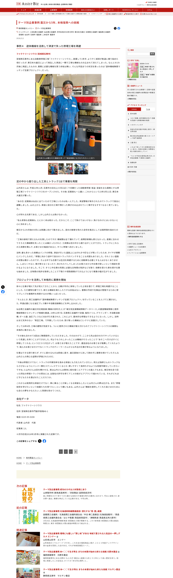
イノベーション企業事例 (137, 253)
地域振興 (69, 10)
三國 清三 (133, 142)
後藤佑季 (133, 162)
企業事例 (53, 10)
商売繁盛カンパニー (26, 28)
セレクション (130, 10)
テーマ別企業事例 (44, 28)
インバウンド (24, 32)
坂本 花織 (133, 167)
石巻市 (33, 34)
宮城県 (21, 34)
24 (134, 109)
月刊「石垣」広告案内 (135, 244)
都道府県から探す (131, 14)
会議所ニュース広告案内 (137, 247)
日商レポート (108, 10)
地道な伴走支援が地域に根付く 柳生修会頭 (142, 130)
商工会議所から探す (114, 14)
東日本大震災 (80, 32)
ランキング (25, 14)
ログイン (141, 5)
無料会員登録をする (135, 237)
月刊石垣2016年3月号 (65, 32)
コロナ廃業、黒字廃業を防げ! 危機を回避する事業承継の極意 (67, 14)
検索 (152, 54)
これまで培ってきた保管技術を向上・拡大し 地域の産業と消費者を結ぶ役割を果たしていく (142, 149)
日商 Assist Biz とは (148, 14)
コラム (149, 10)
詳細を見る (132, 79)
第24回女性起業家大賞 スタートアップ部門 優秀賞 (142, 137)
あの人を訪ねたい (88, 10)
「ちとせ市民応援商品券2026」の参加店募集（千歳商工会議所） (142, 157)
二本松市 (45, 34)
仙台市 (27, 34)
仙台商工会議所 (50, 32)
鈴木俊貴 (40, 14)
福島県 (39, 34)
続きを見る (132, 171)
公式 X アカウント (134, 250)
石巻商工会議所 (92, 32)
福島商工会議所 (104, 32)
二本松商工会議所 (36, 32)
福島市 (52, 34)
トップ (23, 10)
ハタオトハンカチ (96, 14)
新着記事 (38, 10)
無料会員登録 (152, 5)
